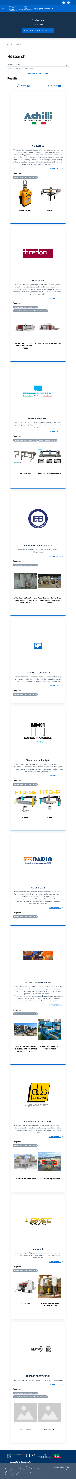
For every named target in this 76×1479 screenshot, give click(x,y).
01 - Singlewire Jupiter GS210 (25, 1181)
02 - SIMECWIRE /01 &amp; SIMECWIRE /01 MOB (49, 1307)
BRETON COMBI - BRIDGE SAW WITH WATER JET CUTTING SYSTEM (25, 346)
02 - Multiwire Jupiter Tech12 (50, 1181)
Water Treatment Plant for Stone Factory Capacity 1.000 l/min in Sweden (49, 601)
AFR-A (49, 210)
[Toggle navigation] (3, 8)
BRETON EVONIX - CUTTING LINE (49, 344)
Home (9, 44)
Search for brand (14, 64)
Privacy (56, 1467)
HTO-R (49, 819)
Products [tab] (53, 86)
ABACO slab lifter (25, 210)
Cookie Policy (65, 1467)
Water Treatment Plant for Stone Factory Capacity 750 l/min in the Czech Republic (25, 601)
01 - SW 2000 (25, 1306)
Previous (11, 196)
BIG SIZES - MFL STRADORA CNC (49, 474)
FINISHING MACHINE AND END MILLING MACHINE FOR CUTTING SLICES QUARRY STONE (25, 1051)
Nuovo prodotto (25, 1432)
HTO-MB (25, 819)
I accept (68, 1469)
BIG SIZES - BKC (25, 474)
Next (65, 196)
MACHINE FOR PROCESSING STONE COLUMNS (49, 1050)
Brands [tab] (22, 86)
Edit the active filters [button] (38, 73)
